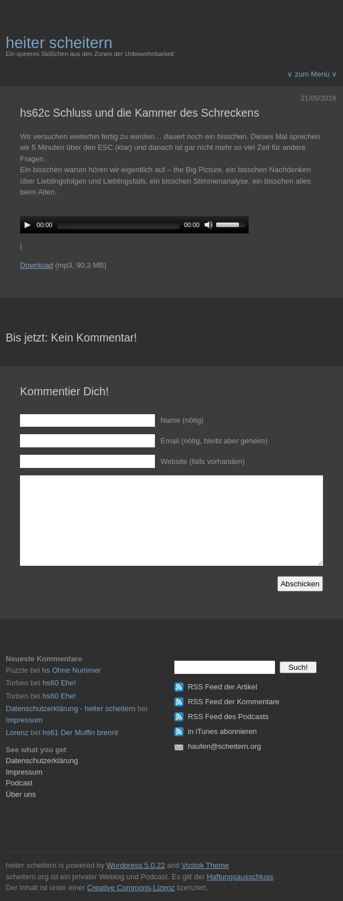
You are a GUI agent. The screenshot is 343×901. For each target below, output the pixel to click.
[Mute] (208, 224)
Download (36, 265)
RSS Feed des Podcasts (228, 716)
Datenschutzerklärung (42, 760)
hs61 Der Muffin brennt (80, 732)
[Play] (27, 224)
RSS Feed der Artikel (222, 686)
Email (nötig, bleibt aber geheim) (214, 440)
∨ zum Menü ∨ (312, 74)
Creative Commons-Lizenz (130, 887)
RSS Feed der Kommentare (233, 701)
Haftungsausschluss (240, 876)
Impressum (24, 720)
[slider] (118, 226)
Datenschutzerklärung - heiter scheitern (70, 708)
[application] (134, 224)
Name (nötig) (182, 420)
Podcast (19, 783)
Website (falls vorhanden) (203, 461)
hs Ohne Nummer (71, 670)
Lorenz (17, 732)
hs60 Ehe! (59, 682)
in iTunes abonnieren (222, 731)
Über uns (21, 794)
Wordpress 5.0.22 (135, 865)
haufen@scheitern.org (224, 746)
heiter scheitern (59, 42)
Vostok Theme (205, 865)
